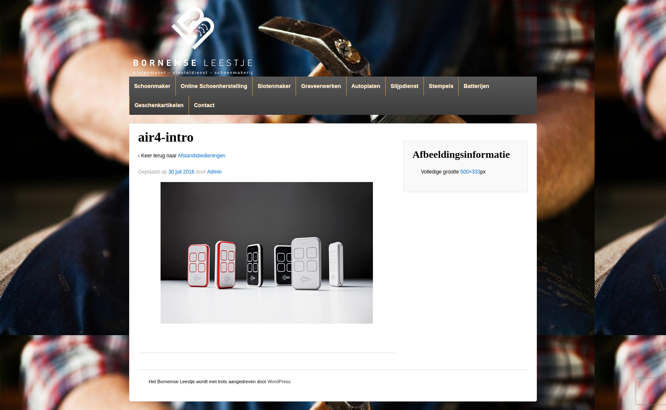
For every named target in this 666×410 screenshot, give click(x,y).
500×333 (470, 172)
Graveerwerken (321, 86)
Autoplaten (365, 86)
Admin (214, 172)
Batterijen (476, 86)
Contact (204, 105)
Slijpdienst (404, 86)
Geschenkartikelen (159, 105)
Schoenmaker (152, 86)
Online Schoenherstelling (214, 86)
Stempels (441, 86)
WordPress (279, 381)
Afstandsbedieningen (201, 156)
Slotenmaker (274, 86)
